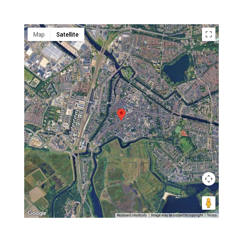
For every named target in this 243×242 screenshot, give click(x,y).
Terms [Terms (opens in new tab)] (212, 215)
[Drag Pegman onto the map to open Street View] (208, 203)
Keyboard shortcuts (132, 215)
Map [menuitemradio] (39, 34)
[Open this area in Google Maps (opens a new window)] (37, 213)
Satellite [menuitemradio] (67, 34)
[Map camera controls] (208, 179)
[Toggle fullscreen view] (208, 34)
